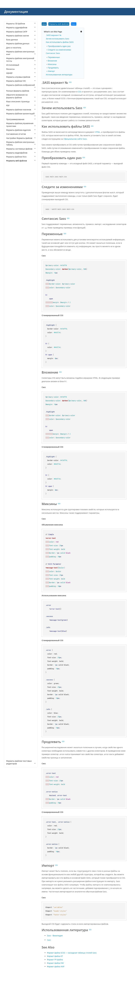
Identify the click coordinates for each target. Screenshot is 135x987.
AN (10, 193)
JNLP (11, 529)
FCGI (11, 445)
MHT (11, 561)
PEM (11, 609)
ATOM (11, 245)
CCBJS (11, 280)
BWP (11, 277)
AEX (10, 184)
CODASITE (13, 317)
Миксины (52, 64)
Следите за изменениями (59, 49)
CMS (11, 313)
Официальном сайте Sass (75, 139)
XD (10, 717)
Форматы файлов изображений (20, 86)
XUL (10, 753)
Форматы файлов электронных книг (20, 52)
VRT (10, 685)
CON (11, 325)
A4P (10, 168)
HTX (10, 513)
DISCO (11, 385)
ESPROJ (12, 437)
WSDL (11, 709)
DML (11, 393)
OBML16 (12, 585)
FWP (11, 457)
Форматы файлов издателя (20, 130)
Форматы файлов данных (20, 43)
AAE (10, 177)
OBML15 (12, 581)
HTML (11, 509)
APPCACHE (13, 205)
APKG (11, 200)
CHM (11, 308)
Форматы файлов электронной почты (20, 59)
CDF (10, 285)
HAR (11, 485)
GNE (11, 477)
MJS (10, 569)
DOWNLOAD (14, 413)
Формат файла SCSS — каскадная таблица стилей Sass (72, 952)
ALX (10, 188)
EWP (11, 441)
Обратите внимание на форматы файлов (20, 96)
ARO (11, 208)
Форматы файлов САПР (20, 31)
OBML (11, 577)
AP (10, 196)
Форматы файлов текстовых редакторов (20, 762)
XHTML (12, 729)
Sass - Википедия (55, 935)
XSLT (11, 749)
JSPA (11, 541)
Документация (16, 11)
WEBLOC (12, 697)
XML (11, 733)
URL (10, 677)
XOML (11, 741)
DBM (11, 369)
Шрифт (20, 73)
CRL (10, 341)
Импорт (51, 71)
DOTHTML (13, 409)
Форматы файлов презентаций (20, 114)
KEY (10, 545)
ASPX (11, 236)
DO (10, 397)
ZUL (10, 757)
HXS (10, 517)
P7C (10, 597)
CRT (10, 345)
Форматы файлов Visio (20, 156)
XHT (10, 721)
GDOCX (12, 473)
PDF (20, 105)
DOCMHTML (14, 405)
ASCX (11, 221)
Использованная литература (59, 74)
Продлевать (53, 67)
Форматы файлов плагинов (20, 109)
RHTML (12, 617)
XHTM (11, 725)
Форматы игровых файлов (20, 77)
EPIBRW (12, 433)
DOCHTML (13, 401)
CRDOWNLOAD (15, 336)
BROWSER (13, 273)
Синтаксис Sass (53, 53)
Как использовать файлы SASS (60, 42)
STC (10, 657)
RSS (10, 625)
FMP (11, 449)
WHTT (11, 705)
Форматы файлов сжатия (20, 35)
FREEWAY (13, 453)
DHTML (12, 381)
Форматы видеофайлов (20, 152)
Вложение (52, 60)
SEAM (11, 637)
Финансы (20, 69)
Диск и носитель (20, 47)
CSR (10, 357)
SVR (10, 665)
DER (10, 376)
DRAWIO (12, 417)
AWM (11, 252)
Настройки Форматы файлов (20, 138)
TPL (10, 669)
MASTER (12, 557)
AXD (10, 257)
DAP (10, 365)
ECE (10, 425)
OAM (11, 573)
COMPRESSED (15, 320)
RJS (10, 621)
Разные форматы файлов (20, 91)
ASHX (11, 224)
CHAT (11, 305)
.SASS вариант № (53, 35)
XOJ (10, 737)
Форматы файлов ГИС (20, 81)
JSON (11, 537)
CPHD (11, 333)
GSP (10, 481)
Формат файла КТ (55, 956)
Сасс (49, 940)
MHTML (12, 565)
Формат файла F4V (55, 963)
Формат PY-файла (55, 959)
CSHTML (12, 348)
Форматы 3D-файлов (20, 23)
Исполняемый (20, 65)
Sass (11, 629)
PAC (10, 601)
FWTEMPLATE (15, 461)
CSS (10, 361)
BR (10, 268)
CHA (11, 301)
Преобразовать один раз (59, 46)
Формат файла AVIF (55, 966)
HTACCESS (13, 497)
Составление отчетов (20, 134)
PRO (11, 613)
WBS (11, 689)
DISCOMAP (13, 389)
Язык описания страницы (20, 101)
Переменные (54, 57)
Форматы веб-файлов (20, 160)
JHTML (11, 525)
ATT (10, 249)
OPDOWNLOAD (15, 589)
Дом (44, 24)
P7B (10, 593)
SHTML (12, 641)
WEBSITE (12, 701)
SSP (10, 653)
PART (11, 605)
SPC (10, 649)
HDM (11, 489)
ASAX (11, 217)
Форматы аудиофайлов (20, 27)
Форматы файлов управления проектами (20, 124)
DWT (11, 421)
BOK (11, 264)
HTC (10, 501)
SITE (11, 645)
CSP (10, 353)
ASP (10, 233)
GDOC (11, 469)
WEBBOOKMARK (16, 693)
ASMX (11, 228)
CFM (11, 292)
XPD (10, 745)
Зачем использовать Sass (57, 38)
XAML (11, 713)
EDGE (11, 429)
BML (11, 261)
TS (10, 673)
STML (11, 661)
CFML (11, 296)
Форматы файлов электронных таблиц (20, 143)
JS (9, 533)
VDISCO (12, 681)
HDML (11, 493)
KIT (10, 549)
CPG (10, 329)
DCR (11, 373)
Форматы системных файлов (20, 149)
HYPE (11, 521)
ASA (10, 212)
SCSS (11, 633)
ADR (11, 180)
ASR (10, 240)
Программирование (20, 119)
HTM (11, 505)
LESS (11, 553)
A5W (11, 172)
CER (10, 289)
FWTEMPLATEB (15, 465)
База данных (20, 39)
